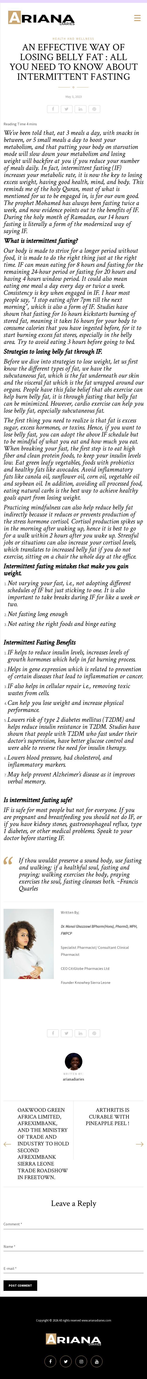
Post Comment (20, 1286)
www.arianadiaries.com (96, 1320)
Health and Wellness (73, 39)
